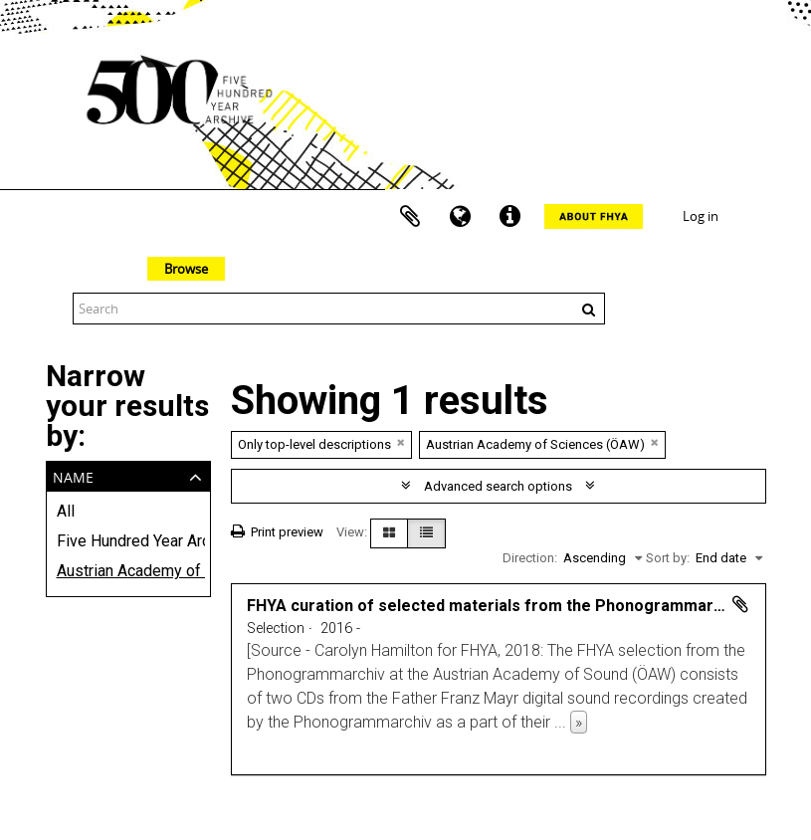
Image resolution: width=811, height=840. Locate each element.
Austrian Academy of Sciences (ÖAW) (128, 570)
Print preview (277, 532)
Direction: (530, 557)
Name (73, 475)
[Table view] (426, 533)
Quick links (509, 217)
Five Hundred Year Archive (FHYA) (128, 540)
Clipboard (410, 217)
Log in (700, 216)
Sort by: (668, 557)
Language (460, 217)
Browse (186, 269)
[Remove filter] (401, 442)
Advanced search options (498, 486)
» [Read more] (578, 722)
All (66, 511)
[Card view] (389, 533)
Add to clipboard (740, 604)
